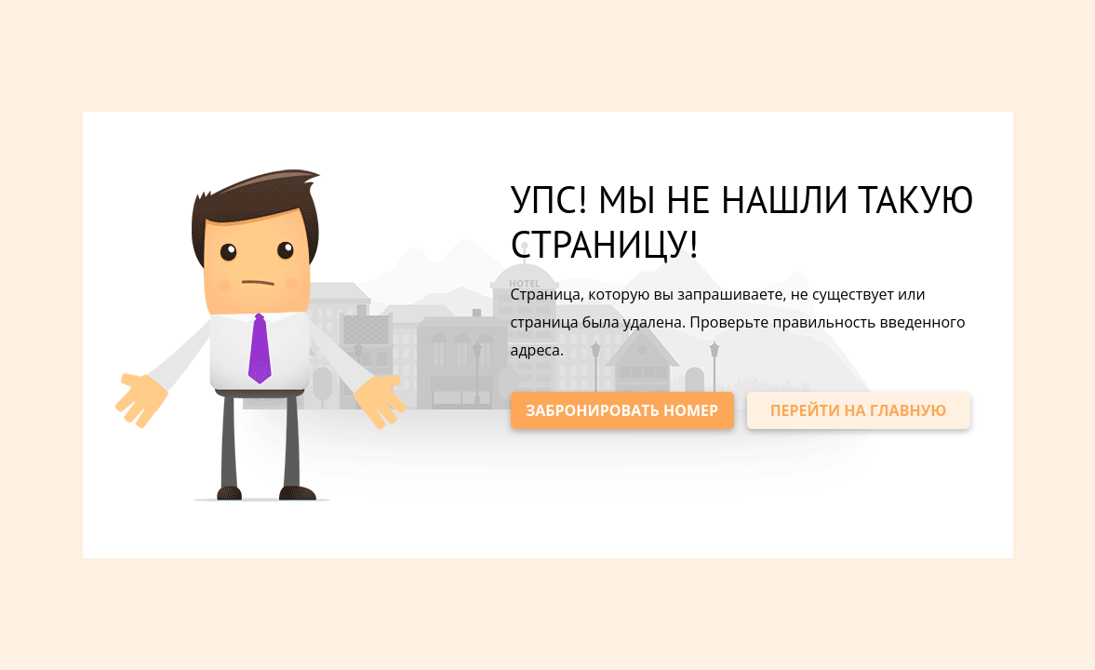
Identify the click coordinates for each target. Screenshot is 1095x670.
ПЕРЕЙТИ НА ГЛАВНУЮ (858, 410)
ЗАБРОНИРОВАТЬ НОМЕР (622, 410)
